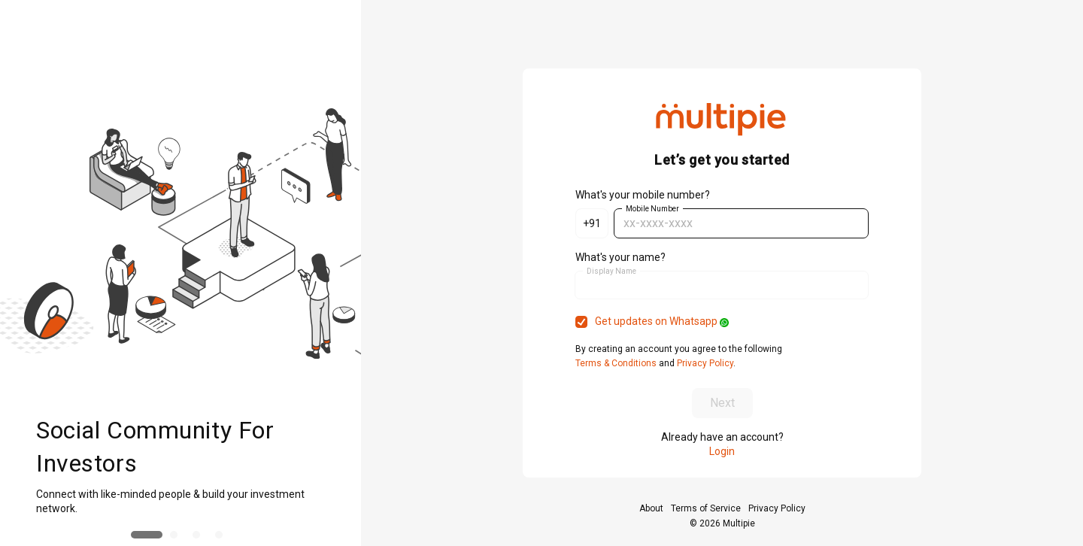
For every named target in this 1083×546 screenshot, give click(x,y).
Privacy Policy (704, 363)
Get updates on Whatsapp (662, 321)
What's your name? (620, 257)
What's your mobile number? (642, 195)
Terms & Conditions (617, 363)
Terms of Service (706, 508)
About (651, 508)
